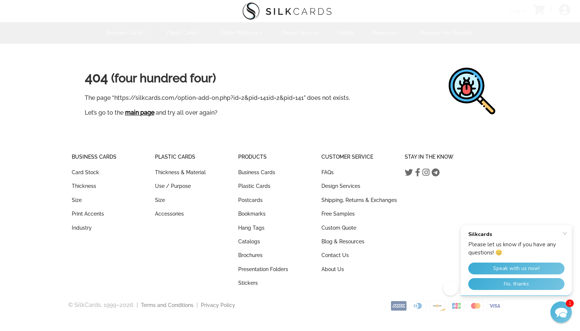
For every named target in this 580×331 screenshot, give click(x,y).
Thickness (84, 186)
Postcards (250, 200)
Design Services (300, 32)
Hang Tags (251, 228)
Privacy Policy (218, 305)
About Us (332, 269)
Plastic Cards (184, 32)
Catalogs (249, 241)
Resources (387, 32)
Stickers (248, 283)
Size (77, 200)
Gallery (345, 32)
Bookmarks (252, 214)
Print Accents (88, 214)
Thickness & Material (180, 172)
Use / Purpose (173, 186)
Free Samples (338, 214)
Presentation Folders (263, 269)
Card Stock (85, 172)
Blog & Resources (342, 241)
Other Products (242, 32)
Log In (518, 10)
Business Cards (127, 32)
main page (139, 112)
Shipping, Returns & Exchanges (359, 200)
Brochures (250, 255)
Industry (82, 228)
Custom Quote (338, 228)
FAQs (327, 172)
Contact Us (335, 255)
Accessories (169, 214)
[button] (561, 312)
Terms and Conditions (167, 305)
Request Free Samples (446, 32)
